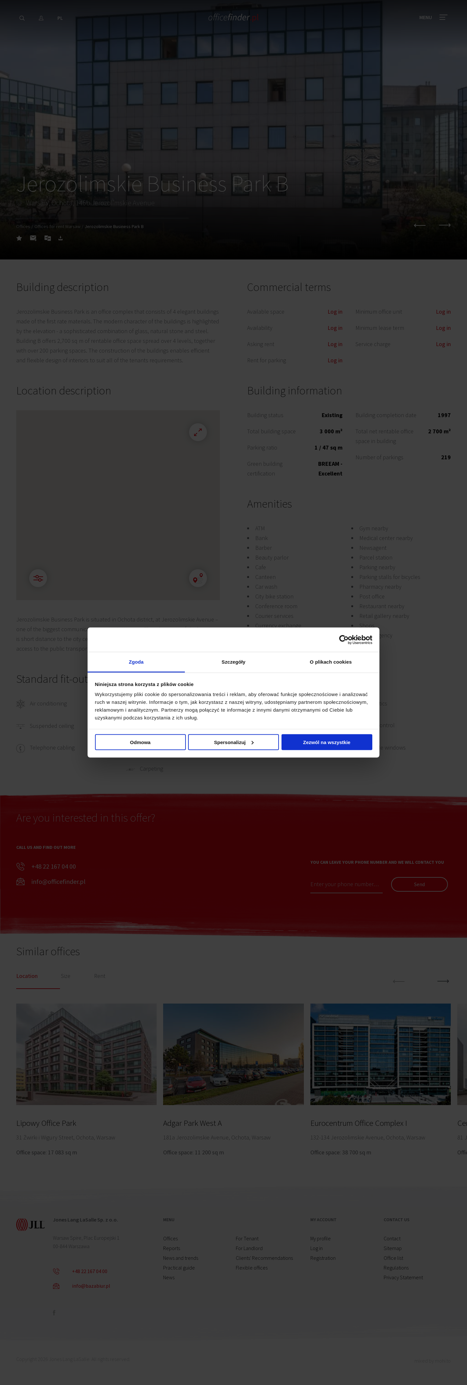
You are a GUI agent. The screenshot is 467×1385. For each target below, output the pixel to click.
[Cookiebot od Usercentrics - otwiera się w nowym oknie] (344, 639)
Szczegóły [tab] (233, 662)
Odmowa (140, 742)
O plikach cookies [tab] (331, 662)
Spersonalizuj (234, 742)
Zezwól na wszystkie (327, 742)
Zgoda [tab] (136, 662)
